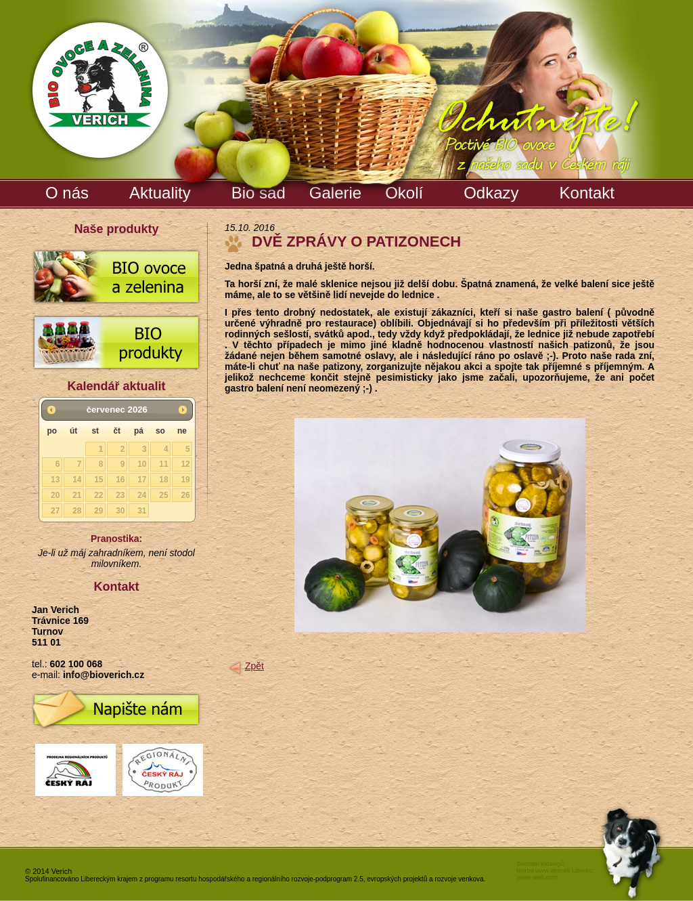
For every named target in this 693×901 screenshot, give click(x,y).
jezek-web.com (536, 877)
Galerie (337, 190)
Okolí (404, 193)
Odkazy (491, 193)
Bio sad (260, 190)
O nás (67, 193)
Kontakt (587, 193)
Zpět (254, 666)
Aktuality (160, 193)
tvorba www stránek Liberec (553, 870)
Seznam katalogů (540, 863)
